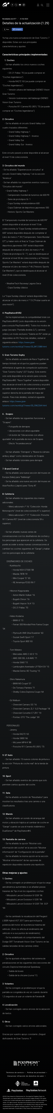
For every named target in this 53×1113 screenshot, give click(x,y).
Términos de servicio (15, 1072)
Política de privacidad (36, 1072)
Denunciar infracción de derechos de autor (25, 1076)
